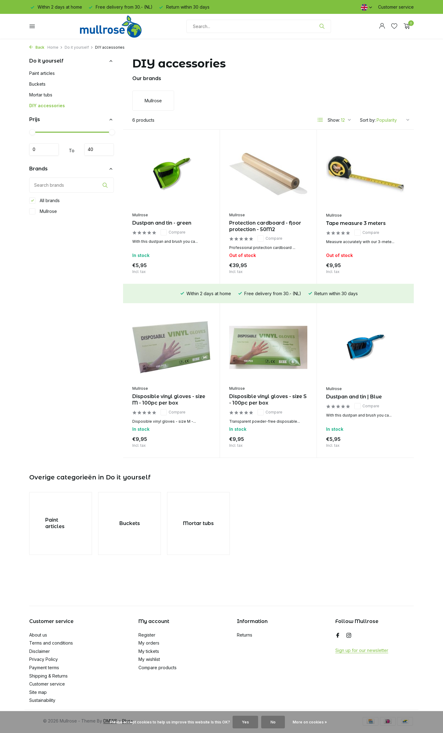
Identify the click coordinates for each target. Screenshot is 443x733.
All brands (44, 201)
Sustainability (42, 700)
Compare (173, 232)
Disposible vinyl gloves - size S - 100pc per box (268, 399)
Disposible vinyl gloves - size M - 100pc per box (168, 399)
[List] (320, 120)
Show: (334, 120)
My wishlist (149, 659)
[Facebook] (337, 635)
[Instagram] (348, 635)
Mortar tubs (40, 94)
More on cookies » (310, 722)
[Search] (258, 26)
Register (146, 634)
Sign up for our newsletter (361, 650)
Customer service (396, 7)
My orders (148, 642)
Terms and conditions (51, 642)
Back (36, 47)
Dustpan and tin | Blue (354, 397)
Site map (38, 692)
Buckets (37, 84)
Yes (245, 722)
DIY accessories (47, 105)
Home (55, 47)
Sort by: (368, 120)
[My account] (382, 26)
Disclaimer (39, 651)
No (273, 722)
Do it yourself (79, 47)
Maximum (99, 149)
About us (38, 634)
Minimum (44, 149)
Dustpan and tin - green (161, 223)
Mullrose (43, 211)
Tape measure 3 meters (356, 223)
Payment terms (44, 667)
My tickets (148, 651)
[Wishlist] (394, 26)
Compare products (157, 667)
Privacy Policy (43, 659)
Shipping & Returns (48, 675)
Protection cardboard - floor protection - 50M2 (265, 226)
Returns (244, 634)
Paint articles (42, 73)
